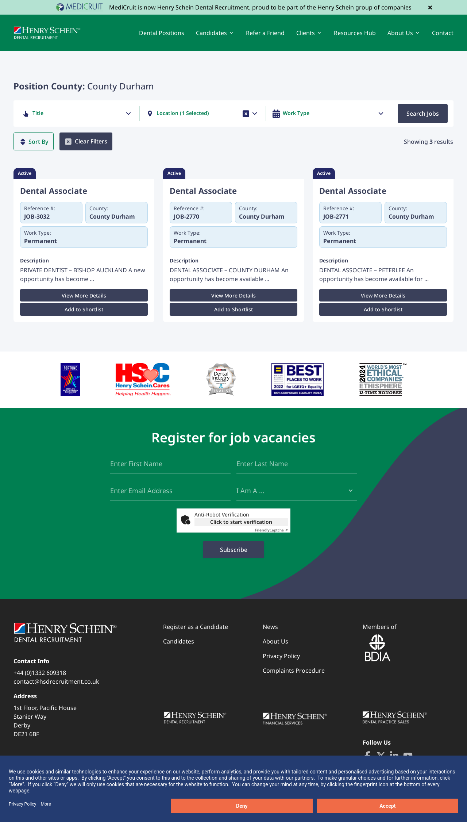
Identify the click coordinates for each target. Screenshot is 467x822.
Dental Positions (161, 33)
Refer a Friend (265, 33)
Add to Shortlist (84, 309)
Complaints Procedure (294, 671)
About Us (275, 641)
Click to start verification (241, 521)
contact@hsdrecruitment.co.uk (56, 681)
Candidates (178, 641)
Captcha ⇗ (271, 530)
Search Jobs (422, 114)
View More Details (84, 295)
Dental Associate (53, 190)
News (270, 627)
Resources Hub (355, 33)
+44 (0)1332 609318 (39, 673)
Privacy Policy (281, 656)
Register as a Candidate (195, 627)
